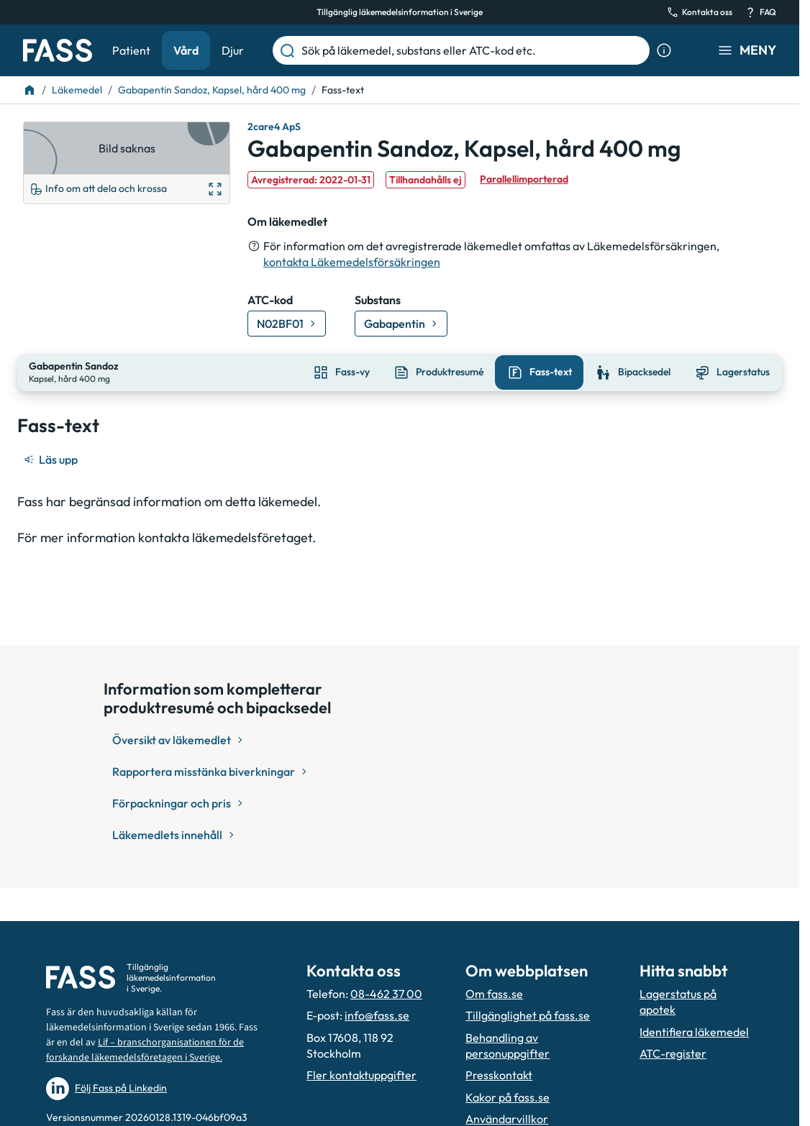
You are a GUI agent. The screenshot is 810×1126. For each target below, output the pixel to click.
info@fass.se (377, 1015)
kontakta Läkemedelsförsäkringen (351, 262)
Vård (186, 50)
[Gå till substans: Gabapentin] (401, 324)
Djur (233, 50)
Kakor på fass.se (507, 1097)
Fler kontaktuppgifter (361, 1075)
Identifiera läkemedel (694, 1032)
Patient (131, 50)
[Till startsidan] (29, 89)
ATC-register (673, 1053)
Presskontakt (498, 1075)
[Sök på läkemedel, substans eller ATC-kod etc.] (472, 50)
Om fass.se (494, 994)
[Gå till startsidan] (57, 50)
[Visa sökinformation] (664, 50)
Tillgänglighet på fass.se (527, 1015)
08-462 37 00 (386, 994)
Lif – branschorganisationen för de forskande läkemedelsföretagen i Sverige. (145, 1050)
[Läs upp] (51, 458)
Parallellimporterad (524, 179)
